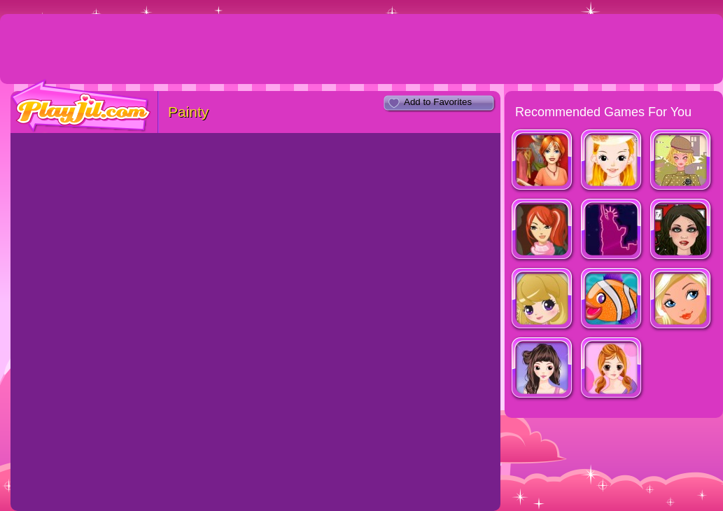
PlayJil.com (81, 106)
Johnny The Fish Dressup (612, 300)
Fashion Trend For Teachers (681, 161)
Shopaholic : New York (612, 230)
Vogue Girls (542, 300)
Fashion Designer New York (542, 230)
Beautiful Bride (612, 161)
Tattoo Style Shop (681, 230)
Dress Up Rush (542, 161)
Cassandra (612, 369)
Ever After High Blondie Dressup (681, 300)
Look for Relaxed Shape (542, 369)
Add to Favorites (438, 102)
